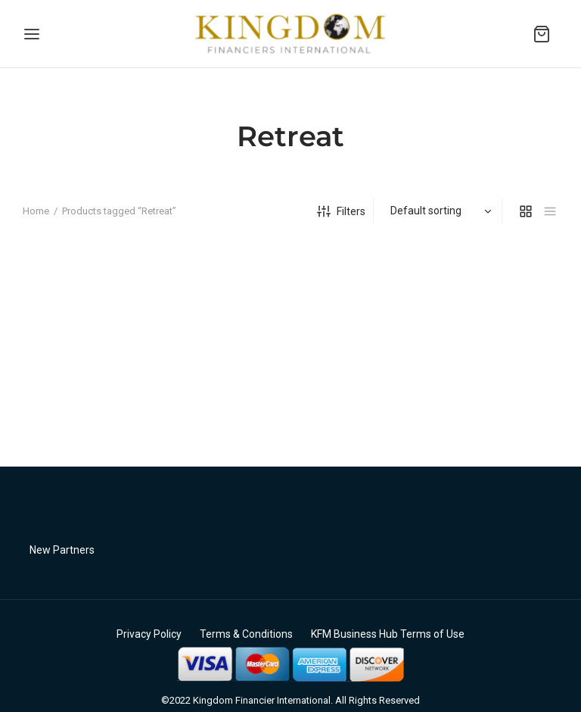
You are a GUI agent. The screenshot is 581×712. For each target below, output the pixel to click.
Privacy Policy (149, 634)
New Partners (62, 550)
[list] (550, 211)
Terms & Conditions (246, 634)
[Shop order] (439, 210)
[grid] (525, 211)
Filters (341, 211)
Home (36, 211)
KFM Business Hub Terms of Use (387, 634)
